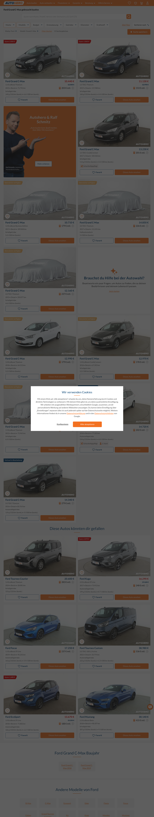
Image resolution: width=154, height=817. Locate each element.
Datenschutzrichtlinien (104, 413)
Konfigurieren (62, 424)
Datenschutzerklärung (76, 413)
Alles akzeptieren (87, 424)
